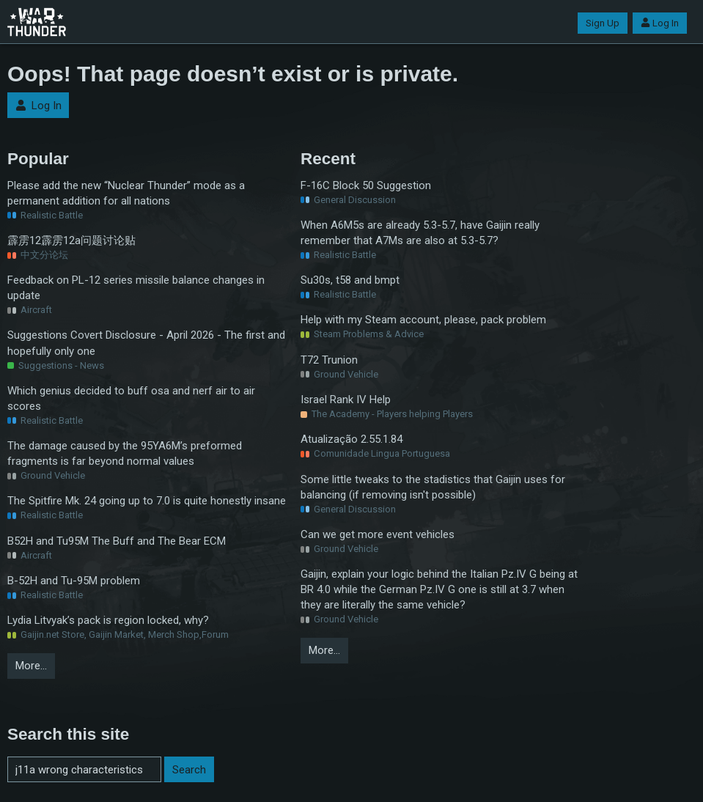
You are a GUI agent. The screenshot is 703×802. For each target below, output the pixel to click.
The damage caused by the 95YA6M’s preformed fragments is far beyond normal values (124, 453)
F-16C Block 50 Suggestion (366, 185)
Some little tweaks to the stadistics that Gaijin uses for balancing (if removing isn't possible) (433, 487)
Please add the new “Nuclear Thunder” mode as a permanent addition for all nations (126, 193)
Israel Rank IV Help (346, 399)
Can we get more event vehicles (377, 534)
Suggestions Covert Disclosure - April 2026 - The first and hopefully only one (146, 342)
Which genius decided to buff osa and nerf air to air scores (131, 398)
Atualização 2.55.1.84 (351, 439)
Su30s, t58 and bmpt (350, 280)
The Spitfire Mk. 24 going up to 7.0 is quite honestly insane (146, 500)
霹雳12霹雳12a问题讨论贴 (71, 240)
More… (31, 665)
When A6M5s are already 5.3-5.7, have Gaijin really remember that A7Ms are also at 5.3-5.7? (420, 232)
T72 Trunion (329, 360)
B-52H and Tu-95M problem (73, 580)
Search (189, 769)
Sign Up (602, 23)
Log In (660, 23)
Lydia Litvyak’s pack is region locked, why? (108, 620)
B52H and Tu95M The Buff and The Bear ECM (116, 541)
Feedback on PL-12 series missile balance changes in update (136, 287)
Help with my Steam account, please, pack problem (423, 319)
